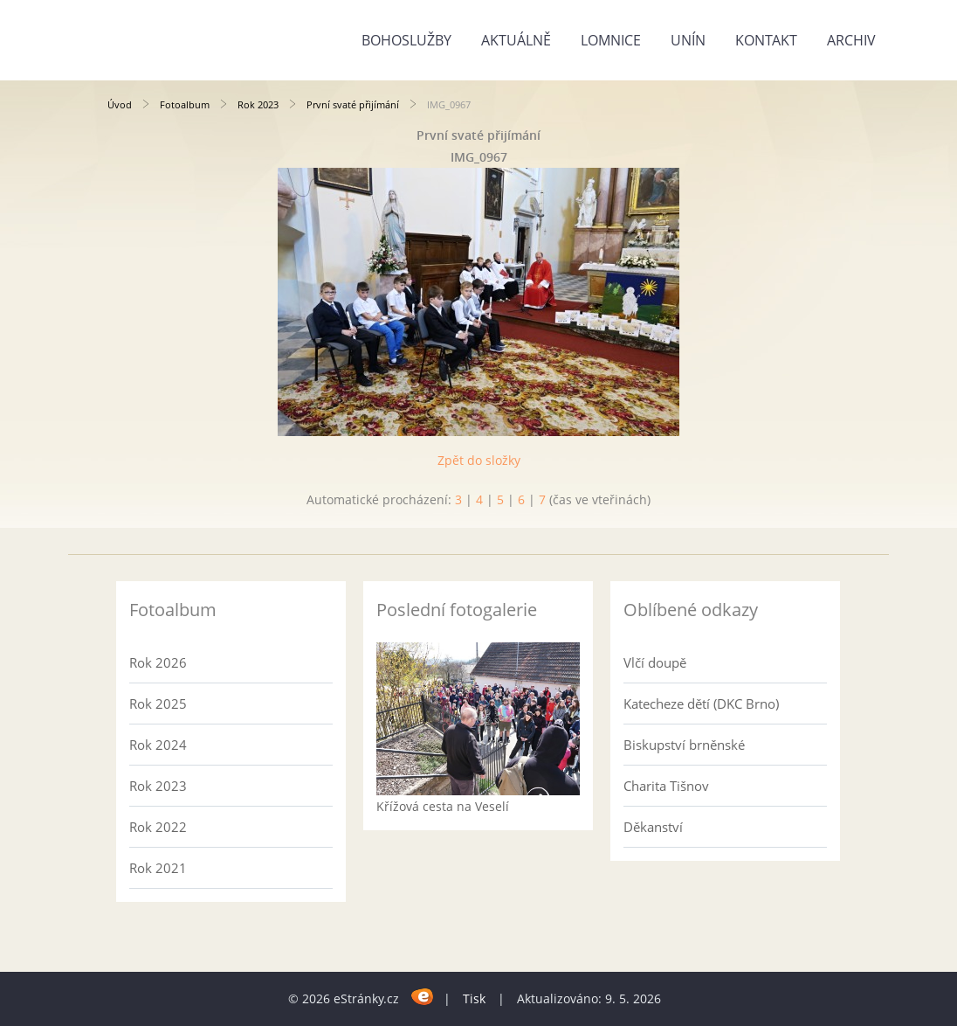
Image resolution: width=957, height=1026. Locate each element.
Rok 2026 (158, 662)
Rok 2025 (158, 703)
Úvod (119, 104)
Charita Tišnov (666, 785)
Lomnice (611, 40)
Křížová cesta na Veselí (442, 806)
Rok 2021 (158, 868)
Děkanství (653, 826)
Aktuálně (516, 40)
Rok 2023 (258, 104)
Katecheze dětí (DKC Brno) (701, 703)
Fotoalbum (185, 104)
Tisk (474, 998)
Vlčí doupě (654, 662)
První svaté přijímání (352, 104)
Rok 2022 (158, 826)
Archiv (851, 40)
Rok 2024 (158, 744)
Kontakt (766, 40)
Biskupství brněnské (684, 744)
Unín (688, 40)
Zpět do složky (478, 460)
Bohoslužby (406, 40)
